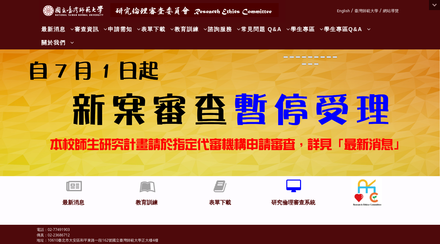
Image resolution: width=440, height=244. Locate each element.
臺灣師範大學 (366, 11)
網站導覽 (391, 11)
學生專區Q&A (347, 29)
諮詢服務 (224, 29)
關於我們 (58, 43)
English (343, 11)
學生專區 (307, 29)
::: (334, 10)
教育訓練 (191, 29)
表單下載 (157, 29)
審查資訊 (91, 29)
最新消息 (58, 29)
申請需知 (124, 29)
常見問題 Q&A (266, 29)
